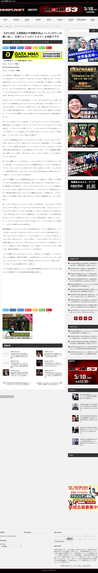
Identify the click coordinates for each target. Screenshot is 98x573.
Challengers (59, 541)
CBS (65, 539)
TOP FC (75, 539)
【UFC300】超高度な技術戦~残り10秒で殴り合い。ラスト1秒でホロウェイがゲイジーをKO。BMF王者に (18, 383)
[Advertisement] (32, 289)
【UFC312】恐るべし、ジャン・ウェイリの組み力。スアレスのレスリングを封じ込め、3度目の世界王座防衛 (19, 365)
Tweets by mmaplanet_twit (8, 536)
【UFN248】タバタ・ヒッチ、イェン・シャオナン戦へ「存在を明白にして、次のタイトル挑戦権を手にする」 (53, 374)
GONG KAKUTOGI (58, 536)
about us (66, 541)
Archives (2, 544)
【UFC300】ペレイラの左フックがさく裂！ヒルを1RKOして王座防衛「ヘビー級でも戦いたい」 (47, 383)
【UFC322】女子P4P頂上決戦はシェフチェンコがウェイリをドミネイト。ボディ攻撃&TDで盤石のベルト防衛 (19, 355)
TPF (85, 536)
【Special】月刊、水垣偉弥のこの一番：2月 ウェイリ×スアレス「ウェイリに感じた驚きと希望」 (53, 355)
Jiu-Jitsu (62, 539)
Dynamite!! (84, 539)
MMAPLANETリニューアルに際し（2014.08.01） (76, 565)
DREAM (71, 541)
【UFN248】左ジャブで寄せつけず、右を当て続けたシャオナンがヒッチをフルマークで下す (53, 364)
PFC (89, 536)
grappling (92, 536)
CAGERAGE (79, 536)
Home (1, 26)
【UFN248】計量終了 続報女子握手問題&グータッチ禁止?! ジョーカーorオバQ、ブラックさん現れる (19, 374)
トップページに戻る (7, 396)
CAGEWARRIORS (92, 539)
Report (6, 26)
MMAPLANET (52, 570)
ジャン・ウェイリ (39, 41)
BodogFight (57, 539)
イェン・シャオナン (29, 41)
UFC (10, 26)
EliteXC (80, 539)
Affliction (72, 536)
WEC (70, 538)
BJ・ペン (66, 536)
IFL (75, 536)
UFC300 (47, 41)
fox (83, 536)
